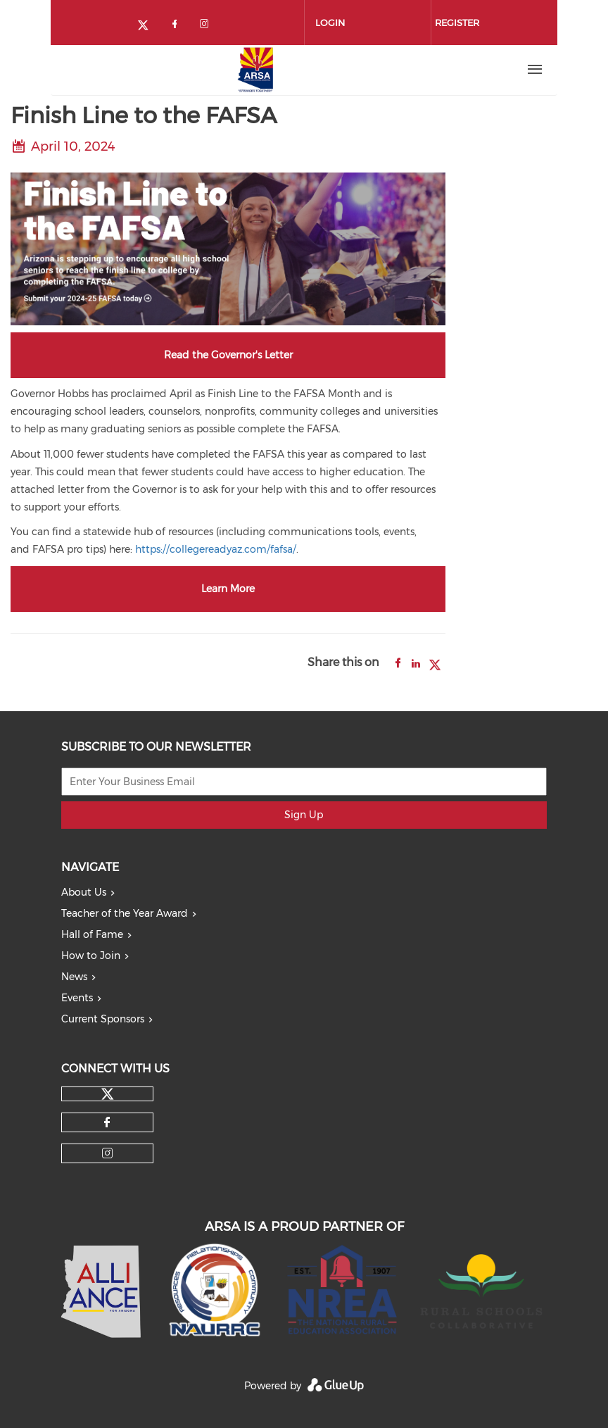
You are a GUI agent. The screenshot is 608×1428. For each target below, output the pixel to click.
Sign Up (303, 814)
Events (77, 997)
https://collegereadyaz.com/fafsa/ (215, 549)
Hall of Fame (92, 934)
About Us (83, 892)
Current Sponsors (102, 1019)
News (74, 976)
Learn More (228, 588)
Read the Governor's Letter (228, 355)
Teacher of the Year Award (124, 913)
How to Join (90, 955)
